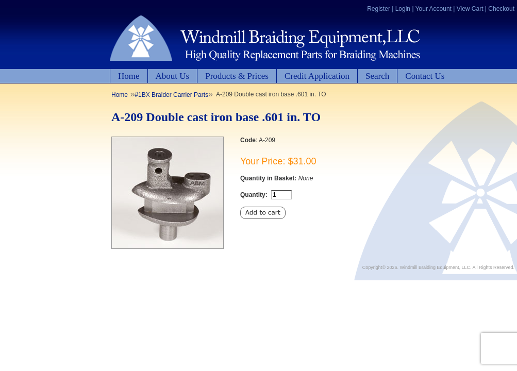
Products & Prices (237, 76)
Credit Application (317, 76)
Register (378, 8)
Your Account (433, 8)
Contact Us (424, 76)
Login (402, 8)
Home (129, 76)
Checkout (501, 8)
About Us (173, 76)
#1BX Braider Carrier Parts (171, 94)
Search (377, 76)
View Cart (470, 8)
